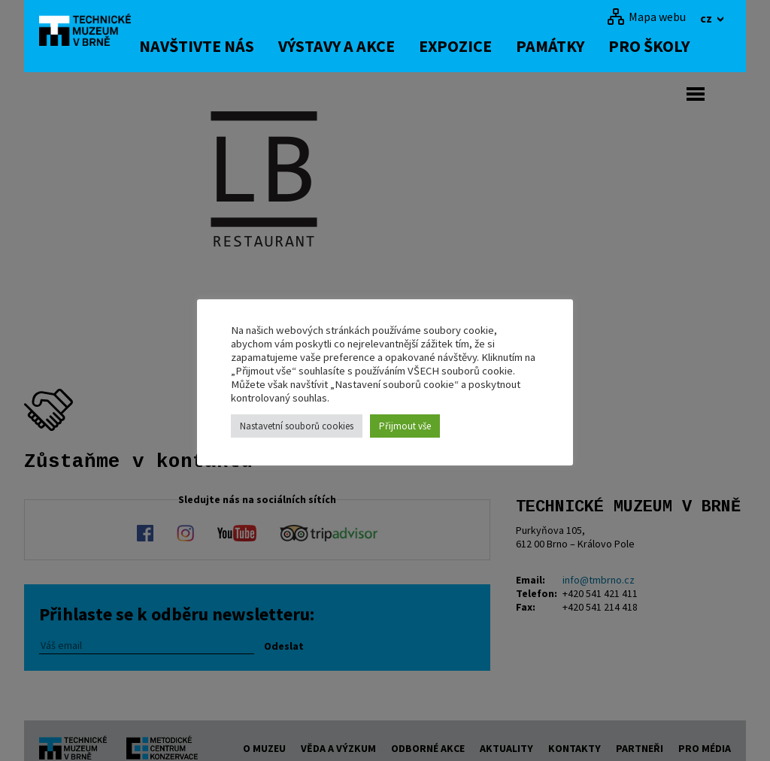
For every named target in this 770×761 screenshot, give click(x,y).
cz (707, 18)
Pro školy (675, 45)
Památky (576, 45)
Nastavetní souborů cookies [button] (296, 426)
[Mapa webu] (646, 17)
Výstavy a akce (363, 45)
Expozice (481, 45)
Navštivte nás (222, 45)
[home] (94, 34)
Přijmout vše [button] (405, 426)
